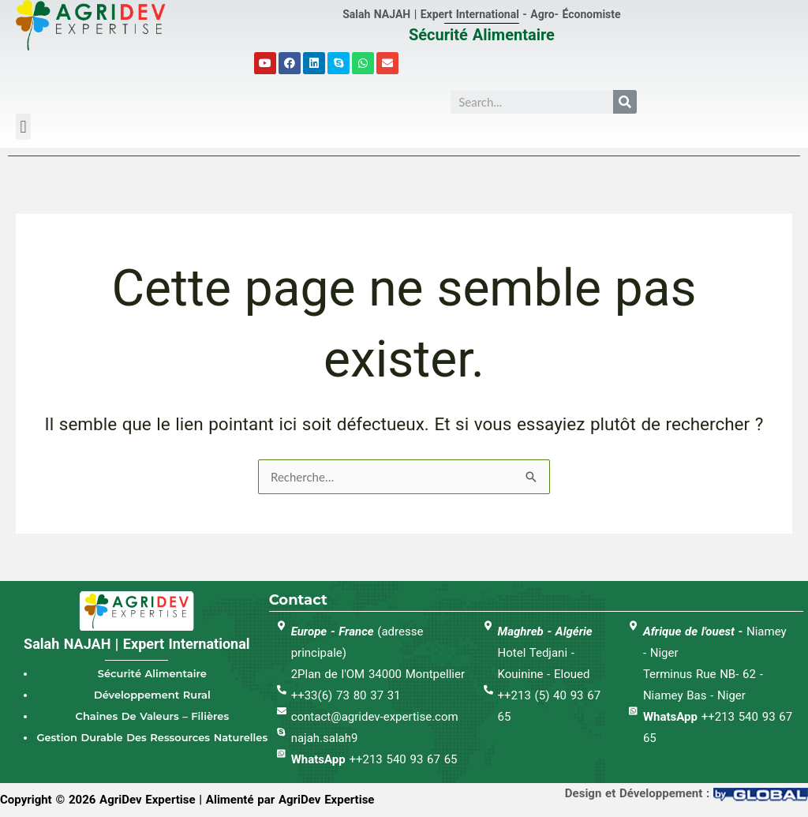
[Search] (625, 102)
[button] (23, 127)
